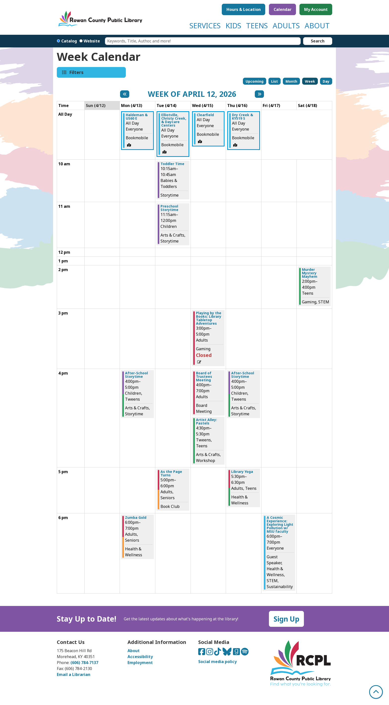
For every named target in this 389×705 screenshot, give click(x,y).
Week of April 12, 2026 (192, 94)
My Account (316, 9)
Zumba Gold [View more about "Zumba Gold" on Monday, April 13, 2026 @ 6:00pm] (135, 517)
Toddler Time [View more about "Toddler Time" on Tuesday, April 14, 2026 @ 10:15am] (172, 164)
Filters (76, 72)
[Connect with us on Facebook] (202, 653)
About (134, 650)
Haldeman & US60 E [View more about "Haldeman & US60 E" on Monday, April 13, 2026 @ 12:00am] (137, 116)
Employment (140, 662)
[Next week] (259, 94)
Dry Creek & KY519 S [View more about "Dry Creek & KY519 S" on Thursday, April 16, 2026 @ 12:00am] (242, 116)
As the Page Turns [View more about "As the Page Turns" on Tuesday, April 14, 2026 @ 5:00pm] (171, 473)
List (274, 81)
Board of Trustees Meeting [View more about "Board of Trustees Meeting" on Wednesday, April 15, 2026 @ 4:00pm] (204, 376)
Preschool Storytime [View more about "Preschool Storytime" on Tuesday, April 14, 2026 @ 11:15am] (169, 208)
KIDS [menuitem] (233, 25)
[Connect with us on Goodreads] (237, 653)
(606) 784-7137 (84, 662)
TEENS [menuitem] (257, 25)
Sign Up (286, 619)
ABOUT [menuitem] (317, 25)
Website (92, 41)
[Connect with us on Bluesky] (227, 653)
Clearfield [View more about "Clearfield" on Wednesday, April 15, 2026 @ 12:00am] (205, 115)
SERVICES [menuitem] (205, 25)
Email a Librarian (73, 674)
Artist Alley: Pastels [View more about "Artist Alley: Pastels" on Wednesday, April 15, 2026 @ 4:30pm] (206, 421)
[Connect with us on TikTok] (218, 653)
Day (326, 81)
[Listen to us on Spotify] (245, 653)
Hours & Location (244, 9)
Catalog (69, 41)
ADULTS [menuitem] (286, 25)
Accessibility (140, 656)
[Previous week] (124, 94)
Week (310, 81)
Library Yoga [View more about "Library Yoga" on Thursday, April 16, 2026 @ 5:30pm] (242, 471)
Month (291, 81)
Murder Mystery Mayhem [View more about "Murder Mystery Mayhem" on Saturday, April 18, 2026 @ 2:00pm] (309, 273)
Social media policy (217, 661)
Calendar (283, 9)
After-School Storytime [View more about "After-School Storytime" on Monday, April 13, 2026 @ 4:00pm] (136, 374)
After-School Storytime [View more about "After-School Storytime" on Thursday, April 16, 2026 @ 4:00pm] (242, 374)
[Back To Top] (376, 692)
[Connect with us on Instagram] (210, 653)
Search (317, 41)
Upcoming (254, 81)
